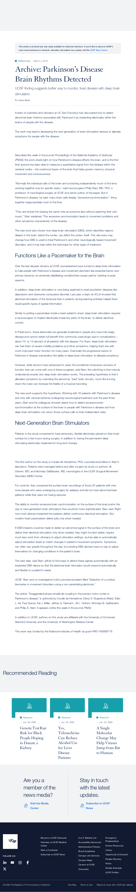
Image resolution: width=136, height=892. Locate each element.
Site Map (72, 884)
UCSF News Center (98, 50)
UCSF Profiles (112, 872)
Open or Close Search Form (128, 12)
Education (91, 12)
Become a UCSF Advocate (53, 838)
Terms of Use (86, 884)
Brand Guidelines (86, 851)
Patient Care (56, 12)
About (40, 12)
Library (108, 850)
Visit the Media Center (39, 806)
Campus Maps (85, 860)
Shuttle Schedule (113, 868)
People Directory (113, 859)
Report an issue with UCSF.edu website (115, 884)
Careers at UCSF (86, 864)
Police (108, 863)
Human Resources (114, 845)
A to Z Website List (87, 838)
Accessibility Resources (89, 842)
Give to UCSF (122, 3)
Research (75, 12)
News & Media (111, 12)
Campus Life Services (88, 855)
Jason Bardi (24, 100)
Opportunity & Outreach (116, 854)
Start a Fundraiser (49, 850)
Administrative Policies (89, 847)
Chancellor (83, 869)
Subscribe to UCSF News (98, 806)
